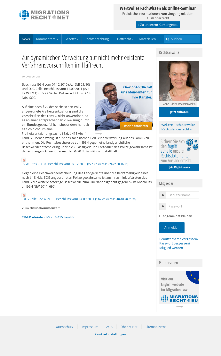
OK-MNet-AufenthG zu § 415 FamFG (48, 217)
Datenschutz (64, 327)
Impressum (90, 327)
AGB (109, 327)
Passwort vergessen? (174, 243)
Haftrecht (125, 39)
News (26, 39)
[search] (182, 39)
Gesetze (71, 39)
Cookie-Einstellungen (110, 334)
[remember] (160, 216)
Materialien (148, 39)
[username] (182, 195)
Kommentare (47, 39)
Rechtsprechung (98, 39)
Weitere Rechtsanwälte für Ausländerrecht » (178, 127)
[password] (182, 206)
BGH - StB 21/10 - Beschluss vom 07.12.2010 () (75, 162)
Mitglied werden (171, 248)
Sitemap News (156, 327)
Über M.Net (129, 327)
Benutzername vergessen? (178, 239)
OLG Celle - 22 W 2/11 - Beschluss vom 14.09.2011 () (79, 197)
